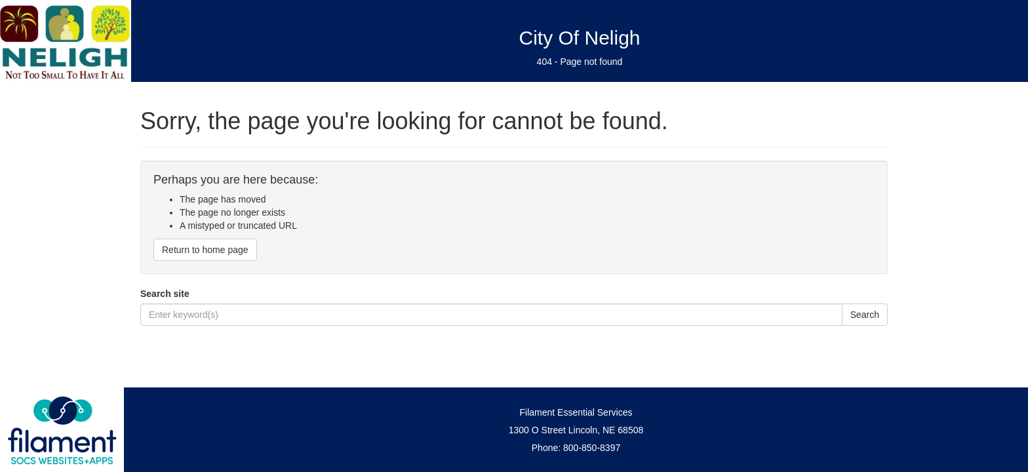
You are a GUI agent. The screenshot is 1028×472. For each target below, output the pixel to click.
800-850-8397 (591, 447)
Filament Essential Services (576, 412)
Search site (164, 293)
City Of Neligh (579, 38)
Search (864, 314)
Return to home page (205, 250)
